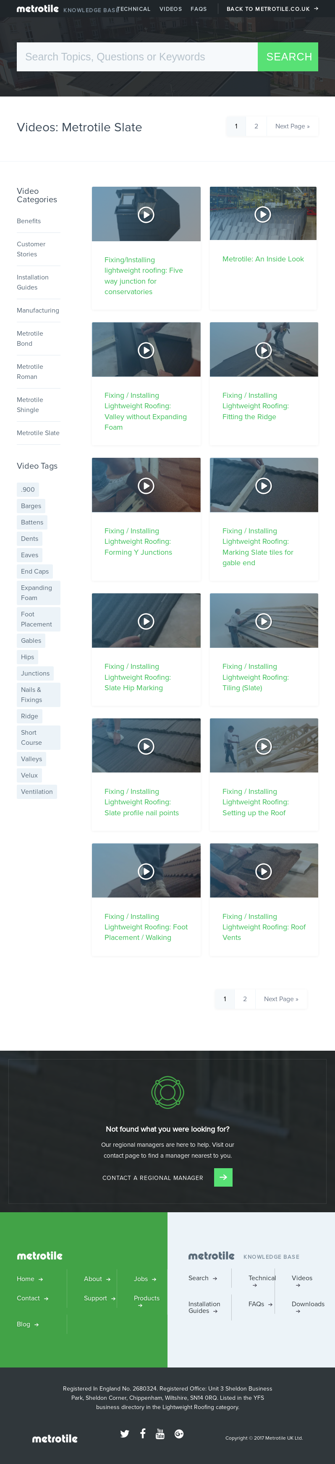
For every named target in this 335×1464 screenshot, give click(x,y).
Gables (31, 640)
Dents (29, 538)
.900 (28, 489)
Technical (134, 9)
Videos (171, 9)
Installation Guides (33, 282)
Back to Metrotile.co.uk (268, 9)
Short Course (31, 737)
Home (25, 1279)
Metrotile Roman (30, 371)
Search (198, 1278)
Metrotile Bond (30, 338)
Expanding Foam (36, 593)
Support (95, 1298)
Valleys (31, 759)
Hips (27, 657)
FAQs (199, 9)
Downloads (305, 1304)
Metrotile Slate (38, 433)
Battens (32, 522)
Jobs (141, 1279)
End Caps (35, 571)
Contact (28, 1298)
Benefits (29, 221)
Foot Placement (36, 619)
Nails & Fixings (31, 695)
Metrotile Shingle (30, 405)
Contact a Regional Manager (167, 1178)
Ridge (29, 716)
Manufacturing (38, 310)
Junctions (35, 673)
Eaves (29, 555)
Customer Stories (31, 249)
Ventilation (37, 791)
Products (147, 1298)
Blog (23, 1324)
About (93, 1279)
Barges (31, 506)
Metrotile (38, 10)
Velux (29, 775)
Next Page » (292, 126)
